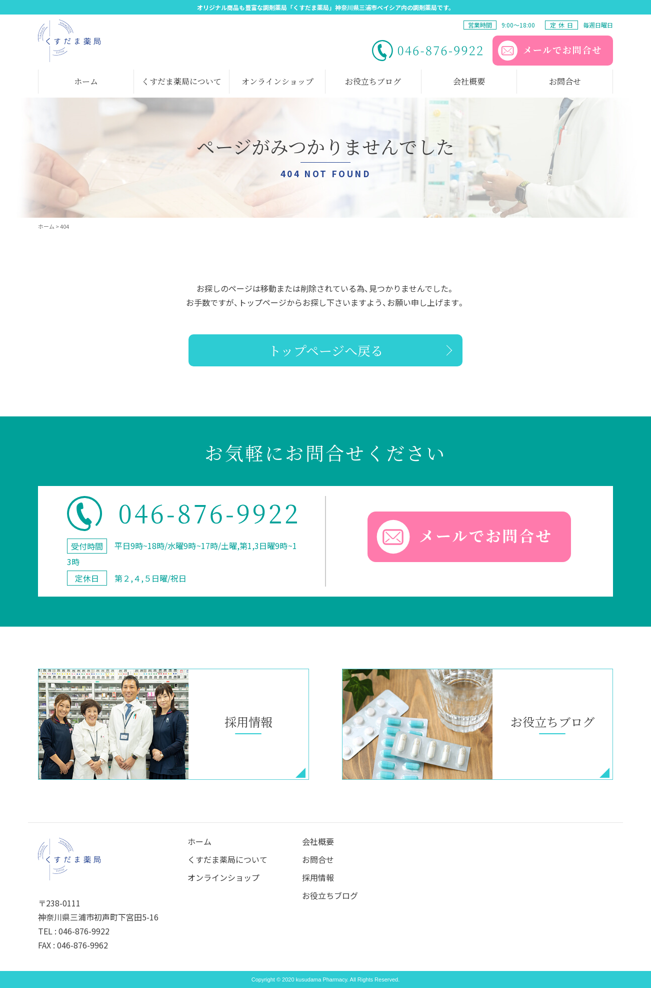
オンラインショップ (224, 877)
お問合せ (318, 859)
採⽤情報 (318, 877)
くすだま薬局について (228, 859)
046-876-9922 (84, 931)
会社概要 (318, 841)
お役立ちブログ (330, 895)
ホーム (200, 841)
